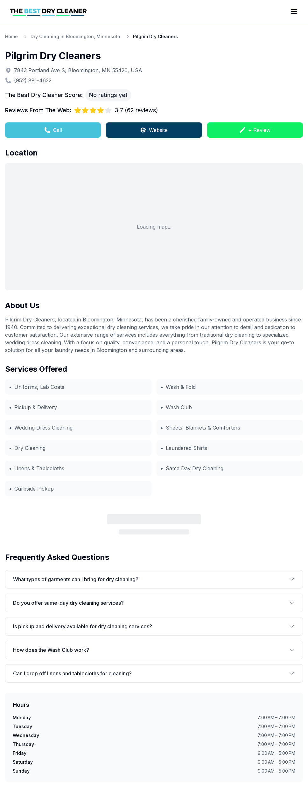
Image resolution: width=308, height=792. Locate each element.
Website (154, 130)
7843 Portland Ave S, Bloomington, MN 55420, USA (78, 70)
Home (11, 36)
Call (53, 130)
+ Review (254, 130)
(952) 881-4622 (33, 80)
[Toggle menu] (294, 11)
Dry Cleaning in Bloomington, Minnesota (75, 36)
